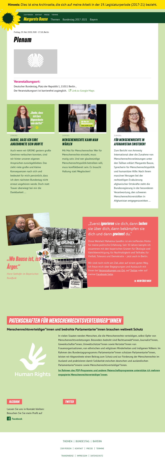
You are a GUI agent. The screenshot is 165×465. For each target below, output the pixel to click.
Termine (55, 15)
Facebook (17, 418)
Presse (46, 15)
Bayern (97, 441)
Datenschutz (96, 455)
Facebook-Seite (104, 274)
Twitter (134, 270)
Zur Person (28, 15)
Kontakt (38, 15)
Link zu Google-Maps (83, 90)
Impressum (82, 455)
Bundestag (82, 441)
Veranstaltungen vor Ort (112, 270)
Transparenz (67, 455)
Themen (67, 441)
